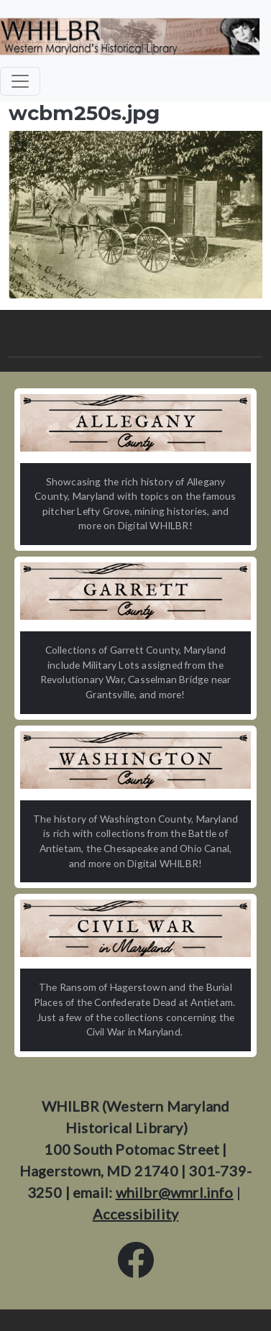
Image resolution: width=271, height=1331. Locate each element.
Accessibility (136, 1213)
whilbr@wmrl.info (175, 1192)
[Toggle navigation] (20, 81)
